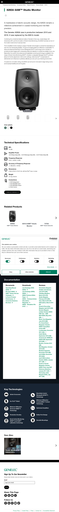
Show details (50, 267)
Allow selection (29, 272)
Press (32, 510)
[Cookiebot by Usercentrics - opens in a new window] (50, 239)
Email (5, 480)
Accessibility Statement (49, 510)
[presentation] (56, 118)
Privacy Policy (16, 510)
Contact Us (38, 510)
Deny (10, 272)
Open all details (12, 192)
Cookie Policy (25, 510)
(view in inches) (33, 171)
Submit (6, 487)
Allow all (48, 272)
